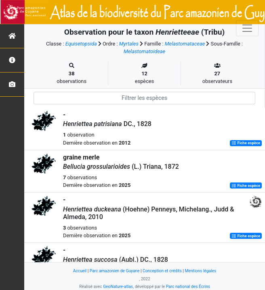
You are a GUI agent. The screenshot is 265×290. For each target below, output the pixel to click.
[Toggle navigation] (247, 28)
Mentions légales (201, 270)
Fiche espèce (245, 143)
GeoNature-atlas (118, 286)
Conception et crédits (162, 270)
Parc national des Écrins (188, 286)
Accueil (79, 270)
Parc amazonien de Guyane (115, 270)
